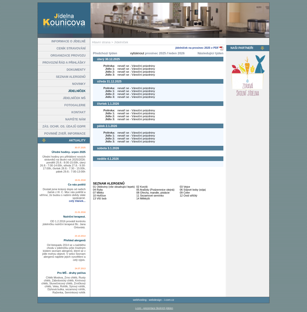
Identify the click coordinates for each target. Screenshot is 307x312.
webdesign (155, 299)
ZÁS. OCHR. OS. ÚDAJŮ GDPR (64, 126)
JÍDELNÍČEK (77, 91)
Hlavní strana (101, 42)
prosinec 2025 (155, 53)
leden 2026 (176, 53)
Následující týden (210, 53)
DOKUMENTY (76, 69)
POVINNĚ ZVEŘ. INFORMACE (65, 133)
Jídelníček (121, 42)
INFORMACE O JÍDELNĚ (68, 41)
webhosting (140, 299)
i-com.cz (169, 299)
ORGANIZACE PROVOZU (68, 55)
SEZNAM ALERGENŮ (71, 77)
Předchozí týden (105, 53)
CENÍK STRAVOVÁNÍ (71, 48)
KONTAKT (78, 112)
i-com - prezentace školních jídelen (154, 308)
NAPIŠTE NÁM (75, 119)
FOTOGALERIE (75, 105)
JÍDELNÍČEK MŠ (74, 98)
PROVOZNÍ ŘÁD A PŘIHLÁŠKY (64, 62)
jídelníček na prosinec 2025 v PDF (197, 47)
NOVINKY (79, 84)
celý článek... (77, 200)
